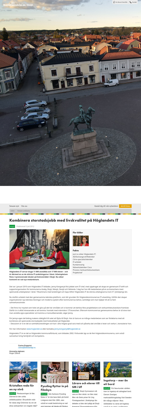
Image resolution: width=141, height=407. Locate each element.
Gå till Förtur (125, 206)
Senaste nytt (14, 206)
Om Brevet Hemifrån (121, 2)
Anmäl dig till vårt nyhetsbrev (106, 206)
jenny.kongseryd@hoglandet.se (67, 329)
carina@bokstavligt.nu (27, 348)
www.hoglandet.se (35, 329)
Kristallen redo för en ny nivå (21, 387)
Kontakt (134, 2)
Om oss (24, 206)
